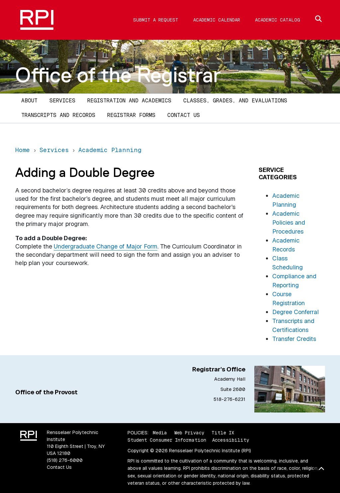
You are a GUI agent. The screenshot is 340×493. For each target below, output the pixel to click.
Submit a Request (155, 20)
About (29, 100)
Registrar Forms (131, 115)
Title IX (223, 433)
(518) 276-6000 (65, 460)
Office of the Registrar (118, 74)
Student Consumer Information (167, 440)
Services (62, 100)
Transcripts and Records (58, 115)
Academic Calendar (216, 20)
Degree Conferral (295, 312)
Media (160, 433)
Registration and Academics (129, 100)
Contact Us (183, 115)
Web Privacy (189, 433)
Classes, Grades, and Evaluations (235, 100)
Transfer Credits (294, 339)
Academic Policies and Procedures (288, 222)
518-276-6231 (229, 399)
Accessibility (230, 440)
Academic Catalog (277, 20)
